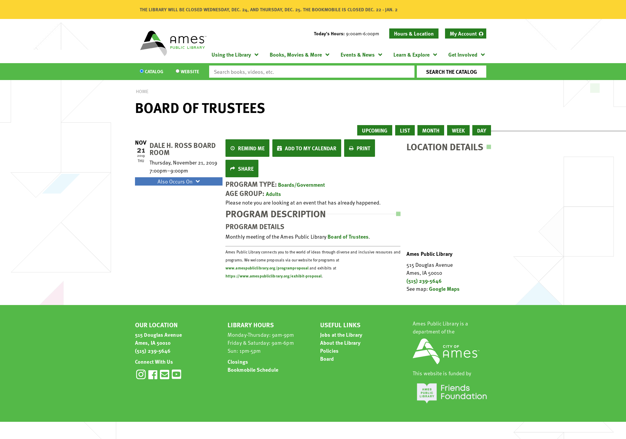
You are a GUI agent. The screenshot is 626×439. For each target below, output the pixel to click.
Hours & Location (414, 33)
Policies (329, 351)
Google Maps (444, 289)
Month (430, 130)
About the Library (340, 343)
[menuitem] (465, 33)
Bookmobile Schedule (253, 369)
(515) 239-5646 (424, 281)
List (405, 130)
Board (327, 359)
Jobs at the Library (341, 335)
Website (190, 71)
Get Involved (462, 54)
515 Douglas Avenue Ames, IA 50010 (158, 339)
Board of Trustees (348, 236)
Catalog (154, 71)
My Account (463, 33)
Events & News (358, 54)
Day (481, 130)
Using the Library (231, 54)
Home (142, 91)
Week (458, 130)
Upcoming (374, 130)
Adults (273, 194)
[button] (349, 33)
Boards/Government (301, 185)
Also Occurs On (179, 181)
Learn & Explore (411, 54)
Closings (238, 361)
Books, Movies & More (296, 54)
